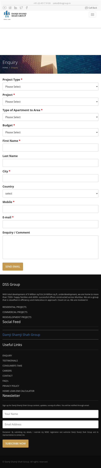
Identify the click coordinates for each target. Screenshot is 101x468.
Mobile (8, 202)
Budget (9, 125)
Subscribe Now (15, 443)
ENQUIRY (7, 355)
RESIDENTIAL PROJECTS (14, 306)
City (6, 171)
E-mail (8, 217)
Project (9, 95)
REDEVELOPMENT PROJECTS (17, 317)
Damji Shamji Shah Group (21, 335)
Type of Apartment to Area (23, 110)
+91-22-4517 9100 (41, 3)
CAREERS (7, 370)
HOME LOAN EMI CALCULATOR (18, 390)
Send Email (12, 266)
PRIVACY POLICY (11, 385)
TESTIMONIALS (10, 360)
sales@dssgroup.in (62, 3)
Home (5, 67)
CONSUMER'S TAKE (12, 365)
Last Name (10, 156)
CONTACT (7, 375)
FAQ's (5, 380)
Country (8, 186)
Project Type (12, 79)
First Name (11, 141)
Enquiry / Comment (16, 232)
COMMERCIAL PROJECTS (15, 312)
